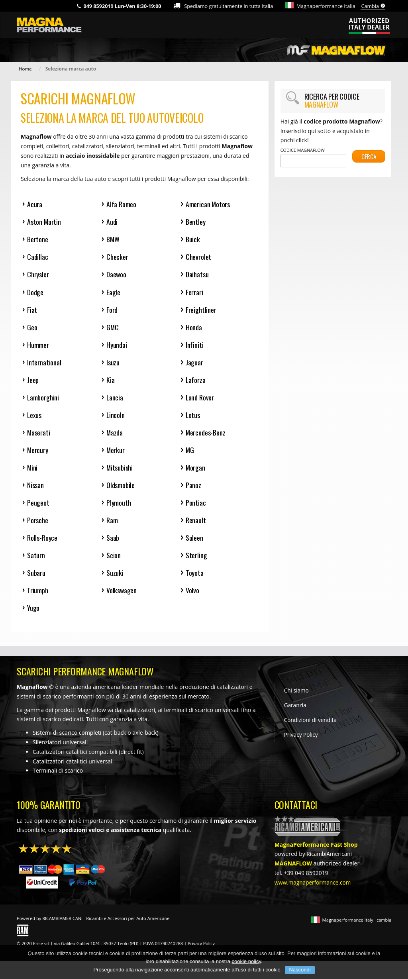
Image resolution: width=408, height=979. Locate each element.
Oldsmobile (120, 490)
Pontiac (196, 508)
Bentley (196, 221)
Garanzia (295, 714)
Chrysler (38, 275)
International (44, 365)
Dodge (35, 293)
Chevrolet (198, 257)
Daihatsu (197, 275)
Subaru (36, 580)
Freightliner (201, 311)
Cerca (369, 161)
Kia (110, 383)
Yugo (33, 615)
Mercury (38, 454)
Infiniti (195, 347)
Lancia (115, 401)
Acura (34, 203)
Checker (117, 257)
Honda (194, 329)
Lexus (34, 419)
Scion (113, 562)
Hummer (38, 347)
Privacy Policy (301, 744)
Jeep (33, 383)
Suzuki (115, 580)
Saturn (36, 562)
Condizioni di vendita (311, 729)
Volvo (192, 598)
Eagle (113, 293)
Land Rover (200, 401)
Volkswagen (121, 598)
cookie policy (246, 972)
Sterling (196, 562)
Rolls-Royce (42, 544)
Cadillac (37, 257)
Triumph (37, 598)
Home (25, 68)
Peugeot (38, 508)
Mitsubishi (119, 472)
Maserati (39, 437)
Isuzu (113, 365)
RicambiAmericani (329, 862)
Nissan (35, 490)
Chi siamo (297, 699)
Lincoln (115, 419)
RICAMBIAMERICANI (63, 927)
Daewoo (116, 275)
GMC (112, 329)
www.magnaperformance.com (314, 891)
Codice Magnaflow (302, 150)
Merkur (115, 454)
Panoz (193, 490)
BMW (113, 239)
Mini (32, 472)
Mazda (114, 437)
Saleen (194, 544)
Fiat (32, 311)
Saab (112, 544)
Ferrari (194, 293)
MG (190, 454)
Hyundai (116, 347)
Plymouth (118, 508)
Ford (112, 311)
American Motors (208, 203)
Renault (196, 526)
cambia (383, 929)
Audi (112, 221)
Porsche (37, 526)
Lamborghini (43, 401)
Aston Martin (44, 221)
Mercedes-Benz (206, 437)
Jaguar (194, 365)
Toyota (195, 580)
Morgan (196, 472)
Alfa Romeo (121, 203)
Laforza (196, 383)
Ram (112, 526)
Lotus (193, 419)
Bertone (38, 239)
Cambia (373, 6)
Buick (193, 239)
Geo (32, 329)
